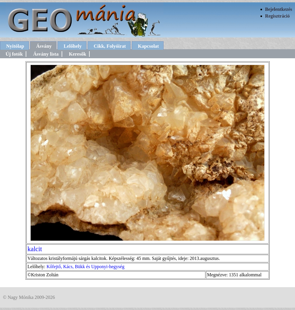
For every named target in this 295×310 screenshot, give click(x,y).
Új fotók (14, 54)
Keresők (77, 54)
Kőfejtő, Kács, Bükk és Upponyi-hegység (85, 266)
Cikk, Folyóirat (110, 46)
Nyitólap (15, 46)
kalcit (34, 249)
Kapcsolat (148, 46)
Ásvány (44, 46)
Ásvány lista (45, 54)
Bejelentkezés (278, 9)
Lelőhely (73, 46)
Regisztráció (277, 15)
